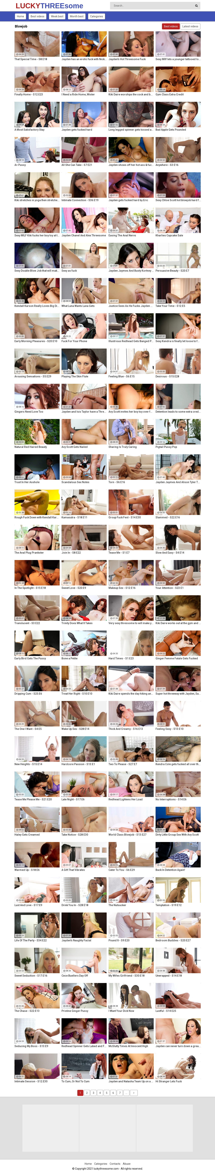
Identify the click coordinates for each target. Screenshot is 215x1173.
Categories (96, 16)
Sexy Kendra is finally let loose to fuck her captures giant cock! (178, 341)
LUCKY (26, 6)
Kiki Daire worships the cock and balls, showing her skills (131, 94)
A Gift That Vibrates (73, 869)
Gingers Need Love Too (28, 411)
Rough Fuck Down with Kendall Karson (37, 517)
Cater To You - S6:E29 (122, 869)
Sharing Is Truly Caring (123, 446)
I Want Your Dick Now (121, 1010)
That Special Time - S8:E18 (30, 59)
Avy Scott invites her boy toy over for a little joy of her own (131, 411)
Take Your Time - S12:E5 (170, 305)
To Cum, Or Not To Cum (76, 1081)
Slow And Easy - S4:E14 (170, 552)
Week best (57, 16)
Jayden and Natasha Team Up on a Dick (131, 1081)
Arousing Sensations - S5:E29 (32, 376)
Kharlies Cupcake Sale (169, 235)
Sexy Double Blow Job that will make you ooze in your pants (37, 270)
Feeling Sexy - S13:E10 (169, 728)
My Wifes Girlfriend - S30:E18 (126, 975)
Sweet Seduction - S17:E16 (30, 975)
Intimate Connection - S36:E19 (80, 200)
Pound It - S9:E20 (119, 940)
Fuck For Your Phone (74, 341)
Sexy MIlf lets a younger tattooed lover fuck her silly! (178, 59)
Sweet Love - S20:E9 (74, 587)
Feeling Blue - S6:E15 (121, 376)
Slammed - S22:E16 (168, 517)
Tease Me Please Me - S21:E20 (33, 799)
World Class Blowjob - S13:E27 (127, 834)
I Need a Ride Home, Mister (78, 94)
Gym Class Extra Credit (170, 94)
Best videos (37, 16)
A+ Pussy (20, 164)
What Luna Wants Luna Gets (78, 305)
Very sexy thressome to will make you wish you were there (131, 623)
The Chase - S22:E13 (27, 1010)
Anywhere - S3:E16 (167, 164)
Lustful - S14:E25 (166, 1010)
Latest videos (190, 26)
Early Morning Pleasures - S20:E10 (35, 341)
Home (20, 16)
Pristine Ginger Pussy (75, 1010)
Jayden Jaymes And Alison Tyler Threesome (178, 482)
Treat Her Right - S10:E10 (77, 693)
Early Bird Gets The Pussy (30, 658)
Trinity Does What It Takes (77, 623)
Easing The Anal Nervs (122, 235)
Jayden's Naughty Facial (76, 940)
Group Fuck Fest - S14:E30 (125, 517)
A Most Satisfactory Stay (29, 129)
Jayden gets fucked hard (77, 129)
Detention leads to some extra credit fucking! (178, 411)
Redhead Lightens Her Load (126, 799)
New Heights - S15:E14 (28, 764)
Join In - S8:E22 (71, 552)
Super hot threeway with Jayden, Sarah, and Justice (178, 693)
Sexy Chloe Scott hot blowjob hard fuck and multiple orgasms (178, 200)
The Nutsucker (117, 905)
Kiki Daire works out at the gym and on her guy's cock (178, 623)
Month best (77, 16)
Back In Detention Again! (170, 869)
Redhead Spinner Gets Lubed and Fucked (84, 1046)
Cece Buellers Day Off (75, 975)
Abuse (127, 1163)
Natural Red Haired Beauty (30, 446)
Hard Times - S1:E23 (121, 658)
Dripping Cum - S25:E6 (28, 693)
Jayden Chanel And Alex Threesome (84, 235)
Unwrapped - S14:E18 (169, 975)
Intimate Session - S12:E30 (30, 1081)
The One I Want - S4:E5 (28, 728)
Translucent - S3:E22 (27, 623)
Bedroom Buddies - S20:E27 (173, 940)
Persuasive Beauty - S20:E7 (172, 270)
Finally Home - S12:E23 (28, 94)
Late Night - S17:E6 (73, 799)
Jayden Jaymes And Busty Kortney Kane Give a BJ (131, 270)
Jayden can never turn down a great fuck (178, 1046)
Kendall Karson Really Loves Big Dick (37, 305)
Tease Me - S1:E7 (119, 552)
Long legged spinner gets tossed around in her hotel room (131, 129)
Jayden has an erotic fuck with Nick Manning (84, 59)
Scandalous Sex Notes (75, 482)
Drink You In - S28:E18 (75, 905)
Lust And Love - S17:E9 (28, 905)
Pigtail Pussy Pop (166, 446)
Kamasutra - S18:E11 (74, 517)
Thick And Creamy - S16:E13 (126, 728)
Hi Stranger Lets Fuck (169, 1081)
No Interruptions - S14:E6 (171, 799)
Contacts (115, 1163)
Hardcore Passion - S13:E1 (78, 764)
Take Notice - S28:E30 (75, 834)
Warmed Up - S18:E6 (27, 869)
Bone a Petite (69, 658)
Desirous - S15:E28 (167, 376)
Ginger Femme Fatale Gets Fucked (177, 658)
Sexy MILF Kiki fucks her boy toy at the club (37, 235)
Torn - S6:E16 (117, 482)
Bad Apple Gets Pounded (171, 129)
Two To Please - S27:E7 (123, 764)
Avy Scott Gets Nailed (75, 446)
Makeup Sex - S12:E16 (122, 587)
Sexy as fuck (69, 270)
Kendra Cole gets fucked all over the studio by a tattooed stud (178, 764)
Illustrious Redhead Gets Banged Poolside (131, 341)
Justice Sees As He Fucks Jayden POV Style (131, 305)
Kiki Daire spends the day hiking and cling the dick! (131, 693)
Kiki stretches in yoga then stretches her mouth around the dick (37, 200)
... (126, 1092)
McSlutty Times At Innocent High (128, 1046)
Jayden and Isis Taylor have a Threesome (84, 411)
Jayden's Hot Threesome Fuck (127, 59)
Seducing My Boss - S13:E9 (31, 1046)
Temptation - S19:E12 (169, 905)
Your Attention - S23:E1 (170, 587)
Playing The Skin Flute (75, 376)
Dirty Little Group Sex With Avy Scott (177, 834)
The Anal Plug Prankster (29, 552)
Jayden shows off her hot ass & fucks (131, 164)
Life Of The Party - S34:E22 (30, 940)
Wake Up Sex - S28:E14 (75, 728)
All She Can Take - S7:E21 (77, 164)
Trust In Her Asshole (27, 482)
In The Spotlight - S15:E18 (30, 587)
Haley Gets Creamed (27, 834)
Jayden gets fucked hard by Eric (128, 200)
